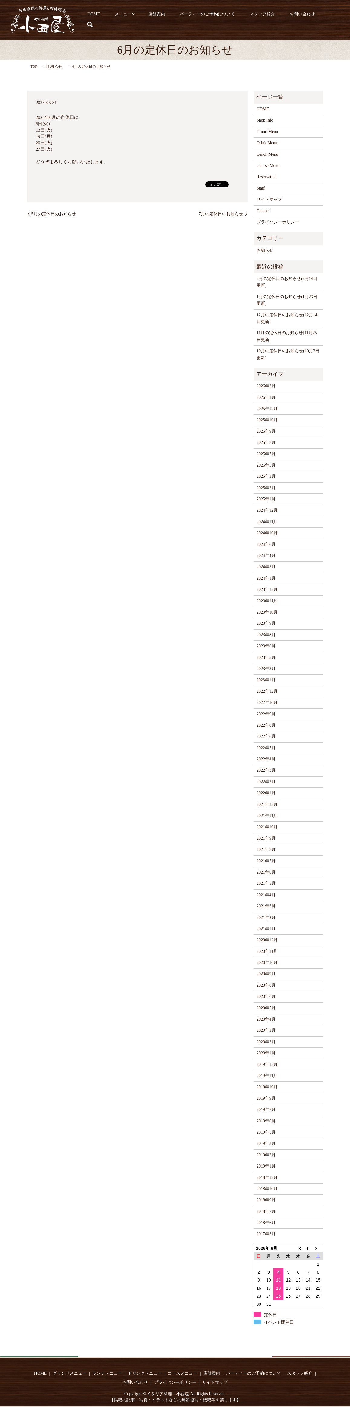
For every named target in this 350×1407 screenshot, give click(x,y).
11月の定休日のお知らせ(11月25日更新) (287, 336)
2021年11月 (267, 815)
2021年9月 (266, 838)
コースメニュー (182, 1373)
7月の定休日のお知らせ (221, 214)
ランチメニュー (107, 1373)
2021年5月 (266, 883)
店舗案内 (170, 20)
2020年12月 (267, 940)
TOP (34, 66)
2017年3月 (266, 1234)
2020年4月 (266, 1019)
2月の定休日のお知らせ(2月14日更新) (287, 282)
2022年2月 (266, 782)
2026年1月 (266, 397)
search (329, 19)
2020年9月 (266, 974)
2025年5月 (266, 465)
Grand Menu (267, 131)
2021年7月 (266, 861)
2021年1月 (266, 929)
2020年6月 (266, 996)
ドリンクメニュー (145, 1373)
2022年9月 (266, 714)
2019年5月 (266, 1132)
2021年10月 (267, 827)
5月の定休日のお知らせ (53, 214)
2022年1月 (266, 793)
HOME (114, 20)
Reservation (267, 176)
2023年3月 (266, 668)
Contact (263, 211)
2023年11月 (267, 601)
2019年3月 (266, 1143)
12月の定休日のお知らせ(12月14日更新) (287, 318)
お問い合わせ (302, 20)
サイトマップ (269, 199)
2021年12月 (267, 804)
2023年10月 (267, 612)
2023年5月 (266, 657)
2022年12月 (267, 691)
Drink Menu (267, 143)
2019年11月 (267, 1075)
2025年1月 (266, 499)
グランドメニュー (70, 1373)
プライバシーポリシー (278, 222)
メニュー (139, 20)
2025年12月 (267, 408)
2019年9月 (266, 1098)
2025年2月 (266, 488)
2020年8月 (266, 985)
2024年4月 (266, 555)
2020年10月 (267, 962)
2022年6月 (266, 736)
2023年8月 (266, 635)
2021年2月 (266, 917)
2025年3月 (266, 476)
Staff (261, 188)
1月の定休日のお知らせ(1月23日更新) (287, 300)
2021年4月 (266, 895)
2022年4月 (266, 759)
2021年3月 (266, 906)
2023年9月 (266, 623)
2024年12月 (267, 510)
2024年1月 (266, 578)
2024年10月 (267, 533)
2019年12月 (267, 1064)
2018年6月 (266, 1222)
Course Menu (268, 165)
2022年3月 (266, 770)
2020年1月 (266, 1053)
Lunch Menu (267, 154)
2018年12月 (267, 1177)
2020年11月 (267, 951)
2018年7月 (266, 1211)
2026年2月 (266, 386)
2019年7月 (266, 1109)
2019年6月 (266, 1121)
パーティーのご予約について (216, 20)
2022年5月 (266, 748)
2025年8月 (266, 442)
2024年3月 (266, 567)
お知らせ (54, 66)
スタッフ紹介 (267, 20)
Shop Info (265, 120)
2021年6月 (266, 872)
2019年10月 (267, 1087)
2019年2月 (266, 1155)
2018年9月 (266, 1200)
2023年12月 (267, 589)
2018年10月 (267, 1189)
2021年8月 (266, 849)
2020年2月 (266, 1042)
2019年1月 (266, 1166)
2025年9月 (266, 431)
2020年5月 (266, 1008)
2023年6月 (266, 646)
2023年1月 (266, 680)
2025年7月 (266, 454)
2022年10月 (267, 702)
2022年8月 (266, 725)
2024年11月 (267, 521)
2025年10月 (267, 420)
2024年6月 (266, 544)
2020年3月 (266, 1030)
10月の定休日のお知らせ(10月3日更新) (288, 354)
